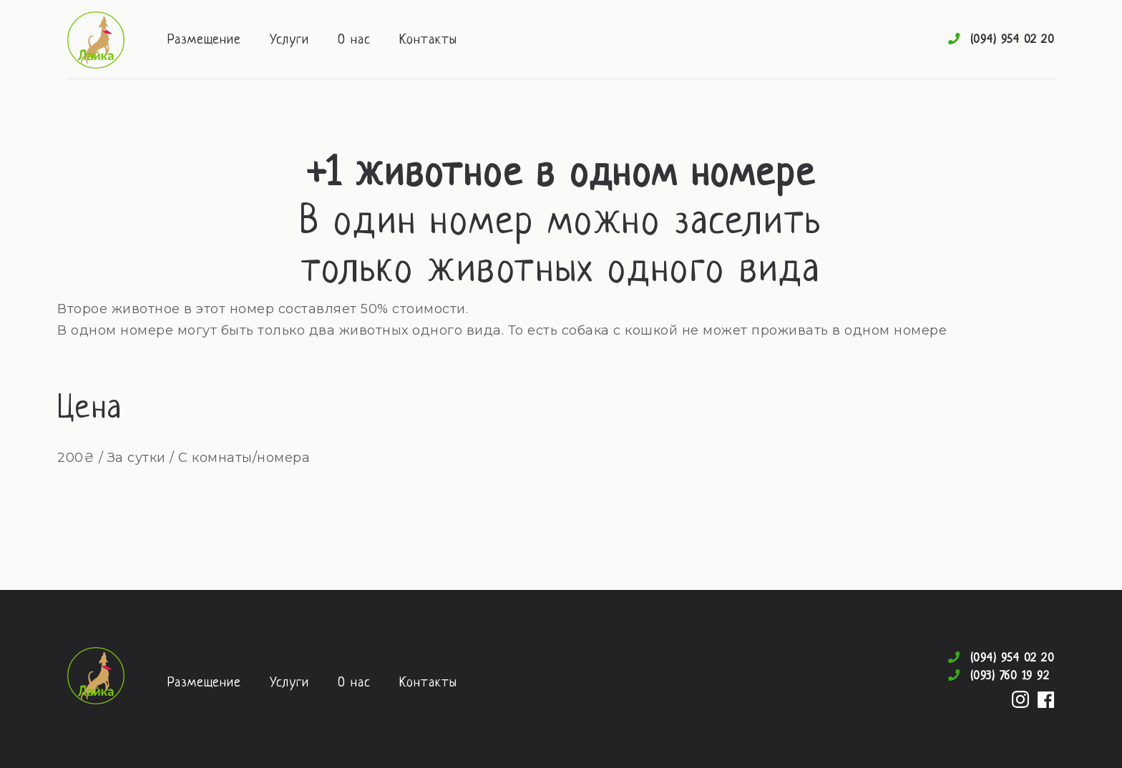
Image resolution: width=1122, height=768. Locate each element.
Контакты (428, 40)
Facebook (1046, 699)
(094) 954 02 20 (1012, 39)
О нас (354, 40)
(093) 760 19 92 (1010, 676)
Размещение (204, 40)
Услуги (289, 40)
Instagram (1020, 699)
